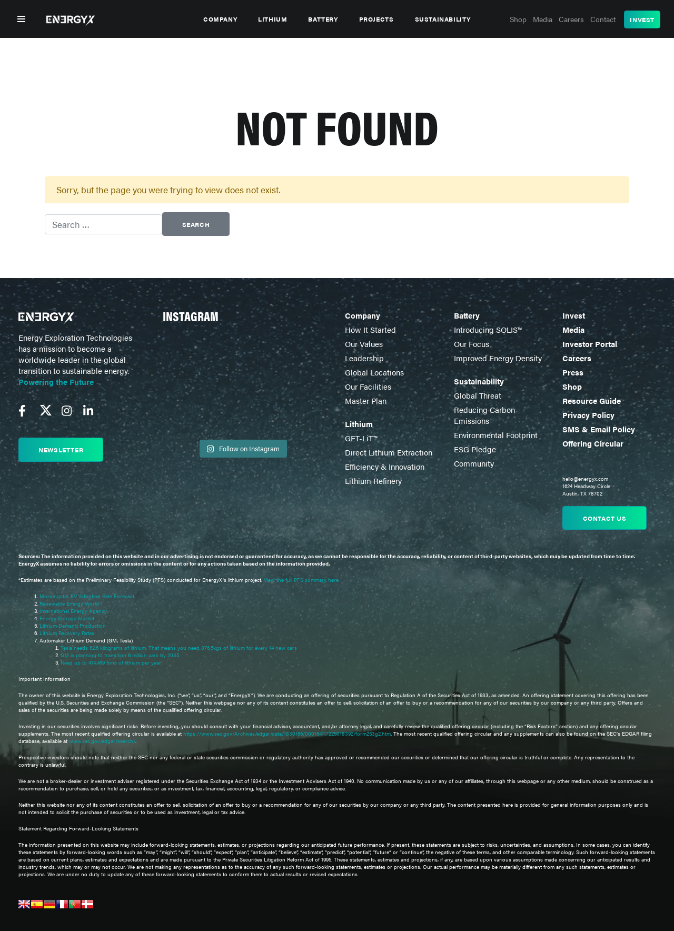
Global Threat (477, 395)
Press (572, 372)
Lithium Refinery (373, 480)
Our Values (364, 343)
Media (573, 329)
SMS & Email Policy (598, 428)
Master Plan (365, 400)
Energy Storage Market (66, 618)
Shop (572, 386)
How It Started (370, 329)
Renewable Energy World (69, 603)
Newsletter (60, 449)
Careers (576, 357)
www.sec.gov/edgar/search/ (101, 741)
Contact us (605, 518)
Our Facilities (368, 386)
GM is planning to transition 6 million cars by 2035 (120, 655)
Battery (323, 19)
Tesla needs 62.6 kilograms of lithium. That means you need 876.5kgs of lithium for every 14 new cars (179, 647)
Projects (376, 19)
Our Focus (471, 343)
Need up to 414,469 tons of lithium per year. (111, 662)
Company (220, 19)
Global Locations (374, 372)
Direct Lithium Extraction (388, 452)
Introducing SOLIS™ (487, 329)
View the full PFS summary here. (302, 579)
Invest (642, 19)
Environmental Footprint (496, 434)
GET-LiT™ (361, 437)
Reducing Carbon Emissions (484, 415)
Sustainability (443, 19)
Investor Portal (589, 343)
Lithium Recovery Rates (66, 633)
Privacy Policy (588, 414)
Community (474, 463)
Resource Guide (591, 400)
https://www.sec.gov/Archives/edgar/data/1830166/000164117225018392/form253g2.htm (287, 733)
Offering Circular (592, 443)
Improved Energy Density (498, 357)
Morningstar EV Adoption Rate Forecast (86, 596)
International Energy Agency (73, 611)
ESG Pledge (475, 448)
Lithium (272, 19)
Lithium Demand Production (72, 625)
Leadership (364, 357)
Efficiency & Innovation (384, 466)
